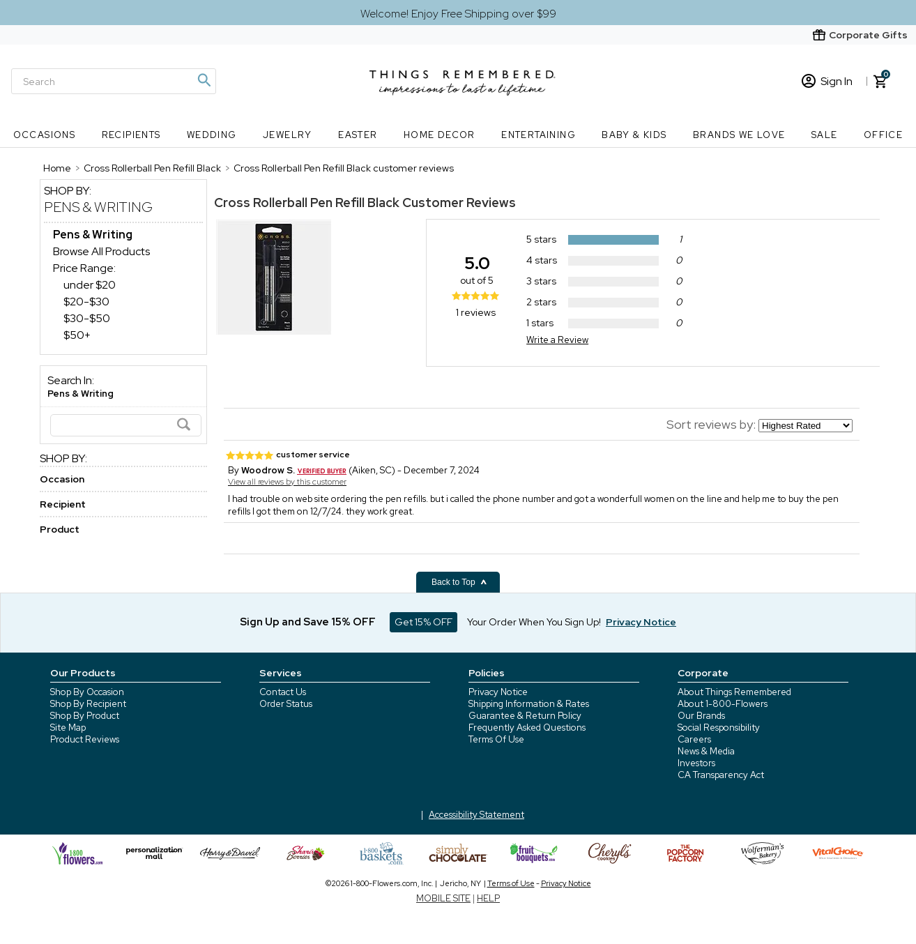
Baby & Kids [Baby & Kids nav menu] (634, 135)
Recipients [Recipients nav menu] (131, 135)
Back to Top (459, 582)
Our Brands (701, 716)
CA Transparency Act (721, 775)
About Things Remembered (734, 692)
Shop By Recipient (88, 704)
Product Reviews (84, 739)
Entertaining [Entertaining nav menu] (538, 135)
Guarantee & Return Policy (524, 716)
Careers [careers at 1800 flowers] (694, 739)
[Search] (113, 81)
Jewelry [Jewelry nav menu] (287, 135)
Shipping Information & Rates (528, 704)
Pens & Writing (98, 207)
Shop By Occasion (87, 692)
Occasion (62, 479)
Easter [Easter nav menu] (357, 135)
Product (59, 529)
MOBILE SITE (443, 898)
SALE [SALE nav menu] (824, 135)
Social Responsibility (719, 727)
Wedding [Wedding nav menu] (212, 135)
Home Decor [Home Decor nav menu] (439, 135)
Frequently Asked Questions (527, 727)
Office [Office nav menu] (883, 135)
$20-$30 (86, 301)
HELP (488, 898)
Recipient (63, 504)
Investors (696, 763)
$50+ (77, 335)
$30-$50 (86, 318)
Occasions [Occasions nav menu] (44, 135)
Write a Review (557, 340)
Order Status (285, 704)
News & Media (706, 751)
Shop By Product (84, 716)
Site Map (68, 727)
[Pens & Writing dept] (92, 234)
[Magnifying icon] (203, 80)
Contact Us (282, 692)
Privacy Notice (498, 692)
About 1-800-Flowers (723, 704)
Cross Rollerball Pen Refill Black (306, 203)
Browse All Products (101, 251)
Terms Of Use (496, 739)
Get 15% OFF (423, 622)
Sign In (827, 81)
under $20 (89, 284)
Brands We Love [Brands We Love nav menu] (739, 135)
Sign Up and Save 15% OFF (308, 622)
